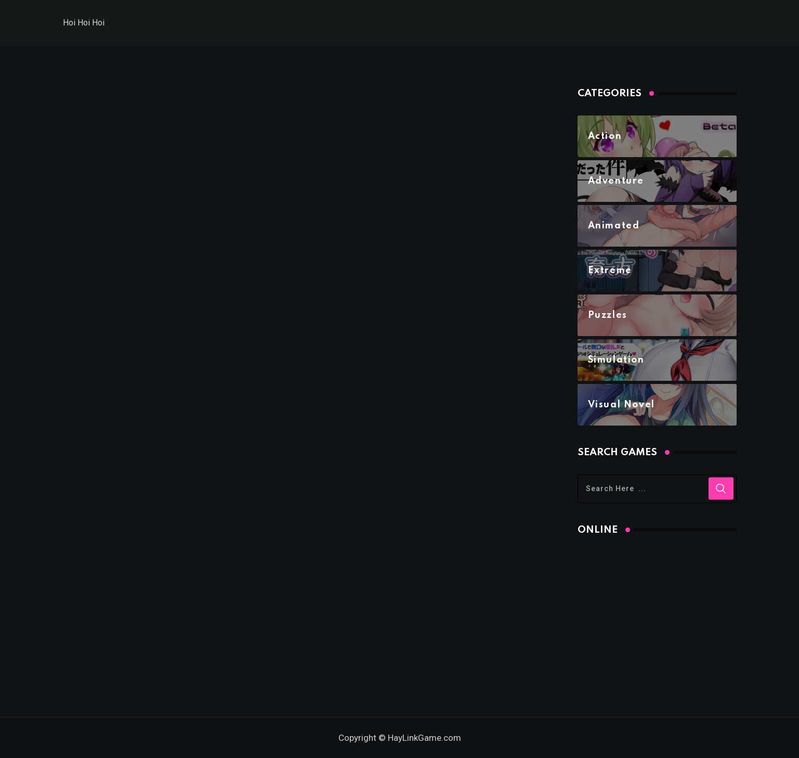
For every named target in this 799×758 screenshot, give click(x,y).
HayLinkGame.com (424, 738)
